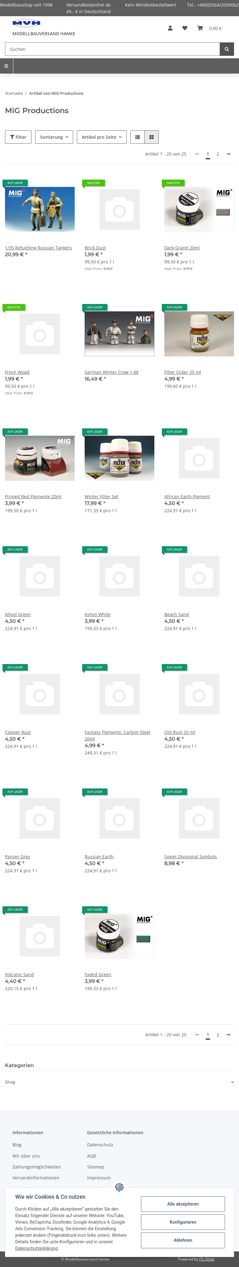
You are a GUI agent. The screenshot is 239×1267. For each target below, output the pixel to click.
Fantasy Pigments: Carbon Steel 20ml (117, 735)
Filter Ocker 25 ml (182, 372)
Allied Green (18, 614)
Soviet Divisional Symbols (190, 857)
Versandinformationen (35, 1178)
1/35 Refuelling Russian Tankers (38, 248)
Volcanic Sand (19, 974)
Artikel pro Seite (99, 137)
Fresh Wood (17, 372)
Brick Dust (95, 248)
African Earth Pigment (187, 496)
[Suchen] (112, 49)
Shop (10, 1082)
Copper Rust (18, 732)
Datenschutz (100, 1145)
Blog (16, 1145)
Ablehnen (183, 1240)
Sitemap (95, 1167)
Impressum (99, 1178)
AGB (91, 1156)
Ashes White (97, 614)
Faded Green (98, 974)
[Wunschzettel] (184, 28)
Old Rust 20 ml (179, 732)
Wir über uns (26, 1156)
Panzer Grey (17, 857)
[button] (170, 28)
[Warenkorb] (209, 28)
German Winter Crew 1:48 (111, 372)
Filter (18, 137)
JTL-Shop (206, 1259)
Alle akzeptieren (183, 1204)
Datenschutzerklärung (36, 1248)
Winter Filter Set (101, 496)
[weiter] (228, 154)
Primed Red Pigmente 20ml (33, 496)
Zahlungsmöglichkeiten (36, 1167)
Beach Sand (176, 614)
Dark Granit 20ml (182, 248)
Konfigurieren (183, 1222)
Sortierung (51, 137)
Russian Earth (99, 857)
